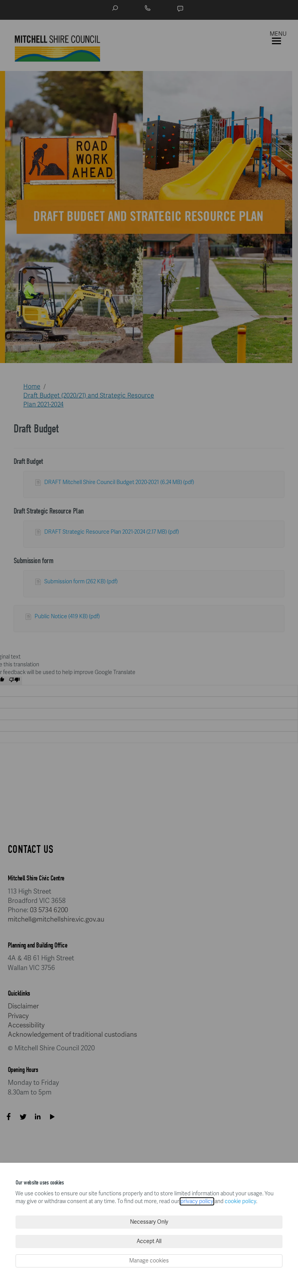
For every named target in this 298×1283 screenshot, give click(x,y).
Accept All (149, 1241)
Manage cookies (149, 1260)
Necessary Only (149, 1222)
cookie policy (240, 1201)
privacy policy (196, 1201)
